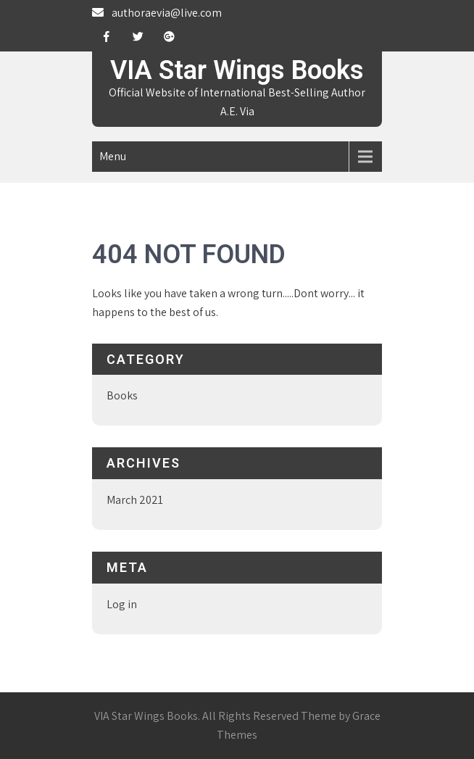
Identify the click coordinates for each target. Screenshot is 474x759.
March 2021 (135, 499)
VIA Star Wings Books (237, 70)
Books (122, 395)
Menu (112, 156)
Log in (122, 604)
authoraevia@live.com (167, 12)
